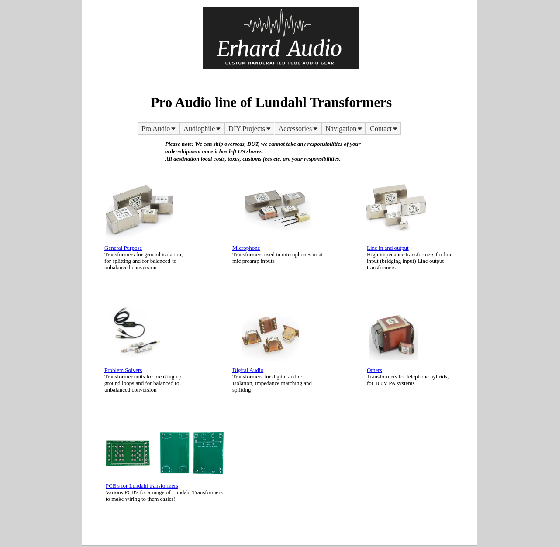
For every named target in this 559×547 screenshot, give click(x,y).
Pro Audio (159, 128)
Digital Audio (247, 370)
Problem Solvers (123, 370)
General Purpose (123, 247)
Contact (384, 128)
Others (374, 370)
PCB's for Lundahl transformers (142, 485)
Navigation (344, 128)
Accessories (299, 128)
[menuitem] (158, 128)
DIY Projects (250, 128)
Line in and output (388, 247)
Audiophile (202, 128)
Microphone (246, 247)
